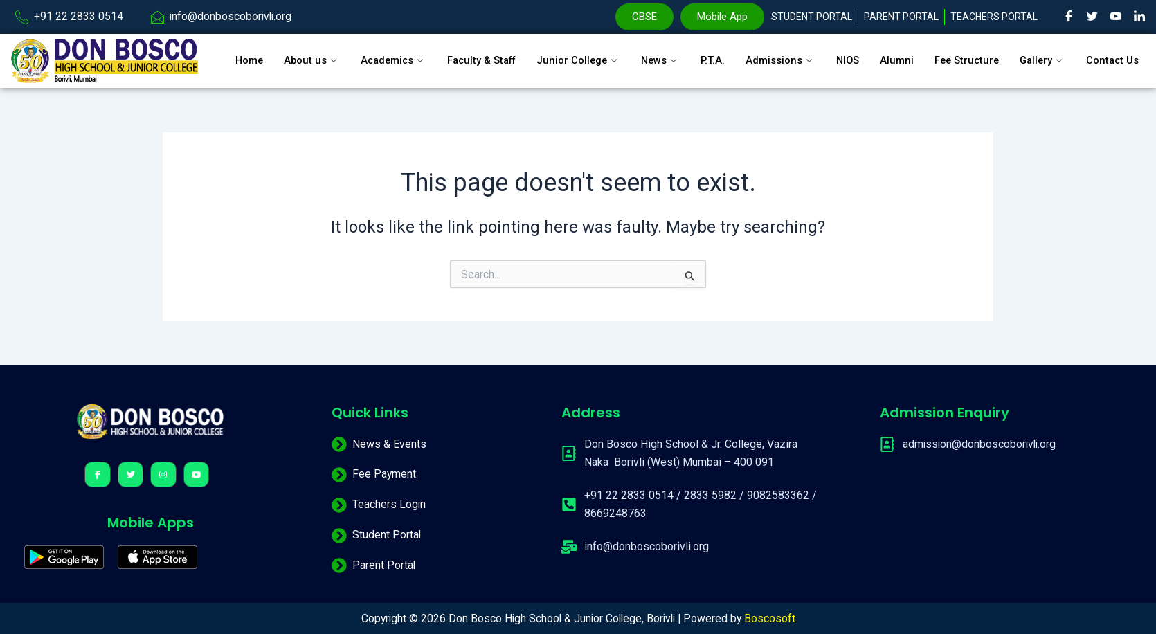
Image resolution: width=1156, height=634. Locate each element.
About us (304, 54)
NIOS (852, 54)
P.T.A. (715, 54)
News (662, 54)
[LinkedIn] (1139, 17)
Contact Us (253, 72)
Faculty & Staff (479, 54)
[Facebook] (1068, 17)
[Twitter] (1092, 17)
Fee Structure (972, 54)
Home (240, 54)
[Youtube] (1115, 17)
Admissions (784, 54)
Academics (387, 54)
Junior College (579, 54)
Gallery (1051, 54)
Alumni (902, 54)
